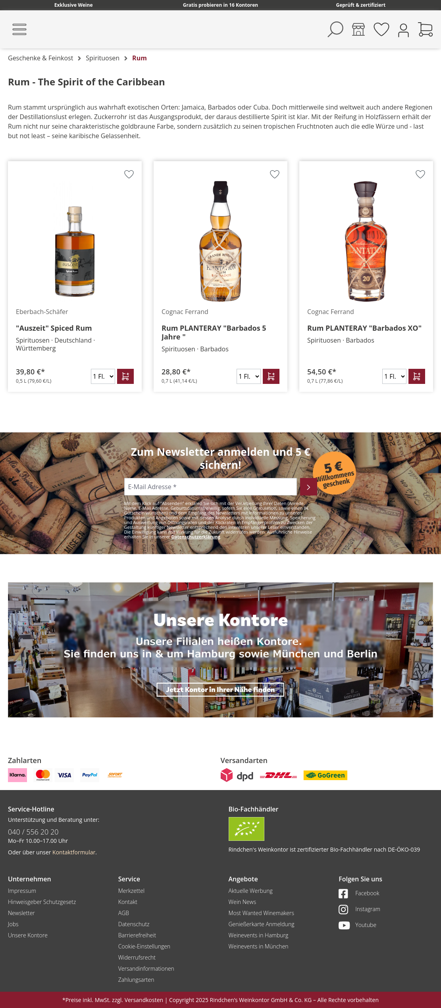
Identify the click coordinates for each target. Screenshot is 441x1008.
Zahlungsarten (136, 979)
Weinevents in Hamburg (259, 935)
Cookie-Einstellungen (144, 946)
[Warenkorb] (425, 29)
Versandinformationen (146, 968)
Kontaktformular (73, 852)
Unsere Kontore (28, 935)
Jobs (13, 924)
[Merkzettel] (381, 29)
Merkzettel (131, 890)
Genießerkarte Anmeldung (262, 924)
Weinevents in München (259, 946)
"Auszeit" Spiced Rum (54, 328)
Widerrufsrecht (137, 957)
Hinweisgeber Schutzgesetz (42, 902)
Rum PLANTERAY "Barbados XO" (364, 328)
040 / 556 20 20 (33, 831)
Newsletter (21, 913)
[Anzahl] (103, 376)
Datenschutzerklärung (195, 537)
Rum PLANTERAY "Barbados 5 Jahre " (214, 332)
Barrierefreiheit (137, 935)
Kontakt (127, 902)
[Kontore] (358, 29)
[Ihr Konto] (403, 29)
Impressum (22, 890)
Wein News (242, 902)
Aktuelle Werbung (251, 890)
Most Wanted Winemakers (261, 913)
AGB (123, 913)
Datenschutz (134, 924)
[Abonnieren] (308, 486)
